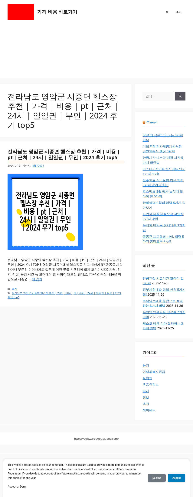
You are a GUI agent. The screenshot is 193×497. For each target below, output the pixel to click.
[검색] (180, 96)
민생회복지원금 (154, 371)
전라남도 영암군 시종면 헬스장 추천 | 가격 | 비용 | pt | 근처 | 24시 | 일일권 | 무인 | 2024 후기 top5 (64, 154)
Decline (156, 477)
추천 (179, 12)
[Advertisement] (96, 51)
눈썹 (146, 365)
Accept (176, 477)
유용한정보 (151, 384)
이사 (146, 391)
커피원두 (149, 410)
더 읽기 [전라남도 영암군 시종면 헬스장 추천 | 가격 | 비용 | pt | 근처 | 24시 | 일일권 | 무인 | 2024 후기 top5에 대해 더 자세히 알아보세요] (37, 279)
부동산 (152, 122)
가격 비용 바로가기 (57, 12)
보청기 (147, 378)
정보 (146, 397)
